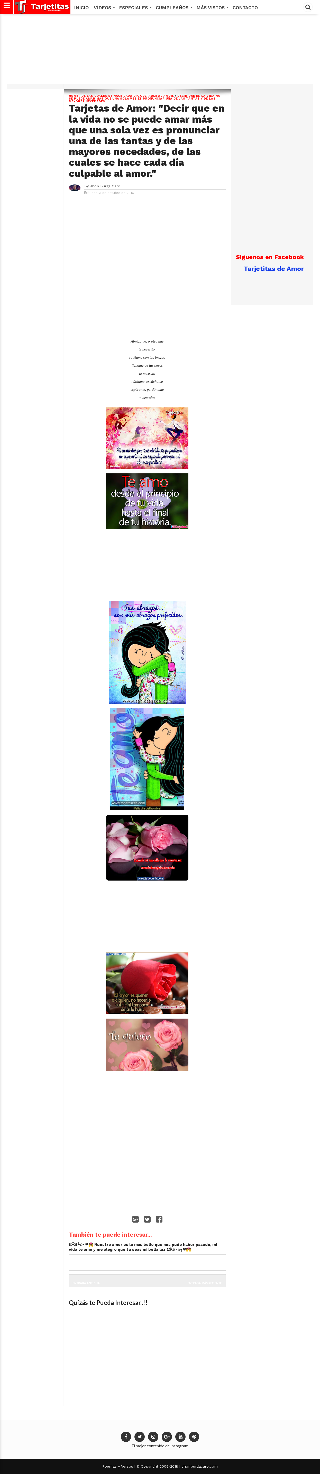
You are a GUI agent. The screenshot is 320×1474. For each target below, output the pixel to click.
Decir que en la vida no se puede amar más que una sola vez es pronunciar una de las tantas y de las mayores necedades (145, 98)
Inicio (81, 7)
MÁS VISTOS (211, 7)
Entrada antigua (86, 1283)
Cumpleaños (173, 7)
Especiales (135, 7)
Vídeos (104, 7)
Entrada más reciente (204, 1283)
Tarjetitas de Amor (274, 268)
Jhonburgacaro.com (199, 1466)
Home (73, 95)
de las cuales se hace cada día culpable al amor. (127, 95)
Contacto (245, 7)
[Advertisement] (159, 51)
